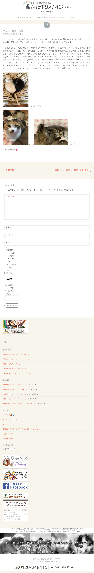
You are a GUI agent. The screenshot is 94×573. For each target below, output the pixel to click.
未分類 (5, 424)
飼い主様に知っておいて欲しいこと (15, 438)
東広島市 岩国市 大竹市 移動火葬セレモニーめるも (21, 429)
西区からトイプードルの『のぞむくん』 (16, 359)
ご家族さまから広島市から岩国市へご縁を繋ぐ (71, 170)
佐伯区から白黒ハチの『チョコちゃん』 (16, 354)
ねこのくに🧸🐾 (8, 415)
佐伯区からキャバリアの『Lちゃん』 (15, 389)
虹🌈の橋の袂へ (8, 434)
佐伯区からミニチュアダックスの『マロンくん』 (19, 403)
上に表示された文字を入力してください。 (9, 289)
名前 (8, 227)
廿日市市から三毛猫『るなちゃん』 (15, 368)
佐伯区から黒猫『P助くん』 (12, 364)
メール (9, 235)
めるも (20, 34)
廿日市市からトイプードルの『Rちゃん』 (17, 373)
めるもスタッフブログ (10, 420)
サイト (8, 242)
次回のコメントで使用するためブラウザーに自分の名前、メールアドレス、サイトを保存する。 (11, 261)
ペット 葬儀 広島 (13, 31)
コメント (10, 196)
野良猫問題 (10, 170)
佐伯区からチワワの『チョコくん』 (15, 384)
